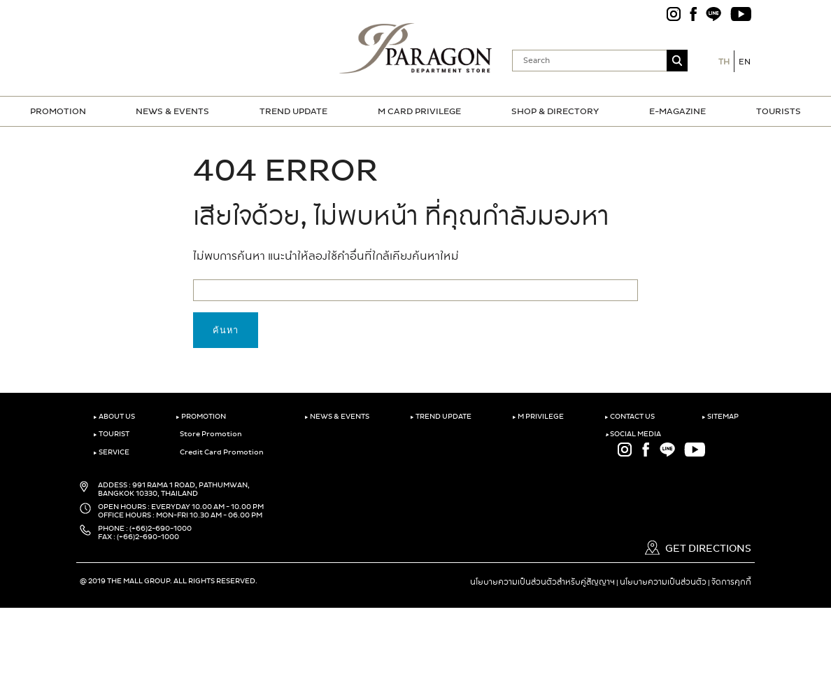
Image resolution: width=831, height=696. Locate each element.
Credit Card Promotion (220, 452)
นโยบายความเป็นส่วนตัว (663, 582)
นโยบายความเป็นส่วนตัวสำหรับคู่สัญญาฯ (542, 582)
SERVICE (111, 452)
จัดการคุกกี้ (731, 582)
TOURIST (111, 434)
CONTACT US (629, 416)
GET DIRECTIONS (698, 549)
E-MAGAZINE (677, 111)
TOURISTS (778, 111)
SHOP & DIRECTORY (555, 111)
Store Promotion (209, 434)
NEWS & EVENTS (172, 111)
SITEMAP (720, 416)
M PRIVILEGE (538, 416)
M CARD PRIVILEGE (419, 111)
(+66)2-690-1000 (160, 528)
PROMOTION (58, 111)
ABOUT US (114, 416)
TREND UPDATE (293, 111)
